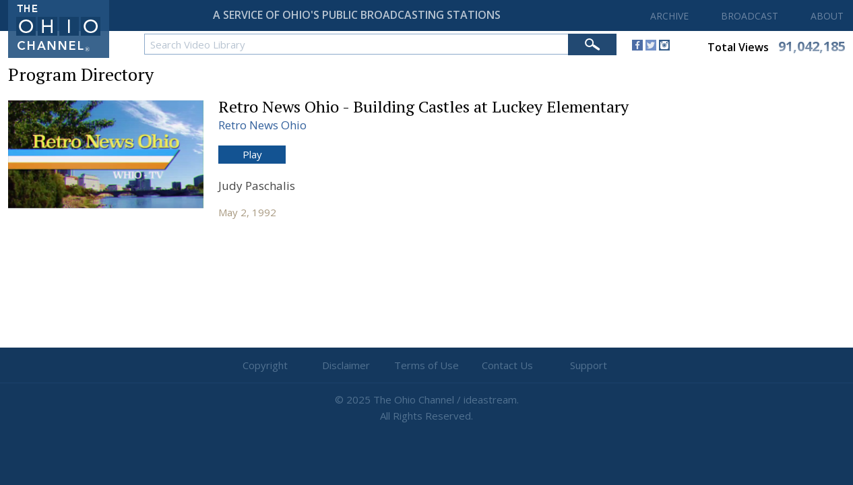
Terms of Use (426, 365)
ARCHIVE (669, 15)
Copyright (265, 365)
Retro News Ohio (262, 125)
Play (252, 154)
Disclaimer (346, 365)
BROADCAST (749, 15)
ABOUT (827, 15)
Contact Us (507, 365)
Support (588, 365)
